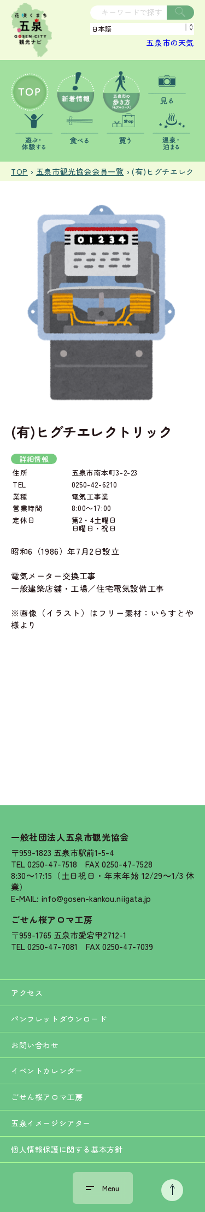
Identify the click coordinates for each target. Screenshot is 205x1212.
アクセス (27, 992)
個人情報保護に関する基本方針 (66, 1149)
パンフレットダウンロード (59, 1018)
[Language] (142, 29)
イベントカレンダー (47, 1070)
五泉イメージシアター (51, 1123)
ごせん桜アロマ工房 (51, 919)
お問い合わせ (35, 1044)
